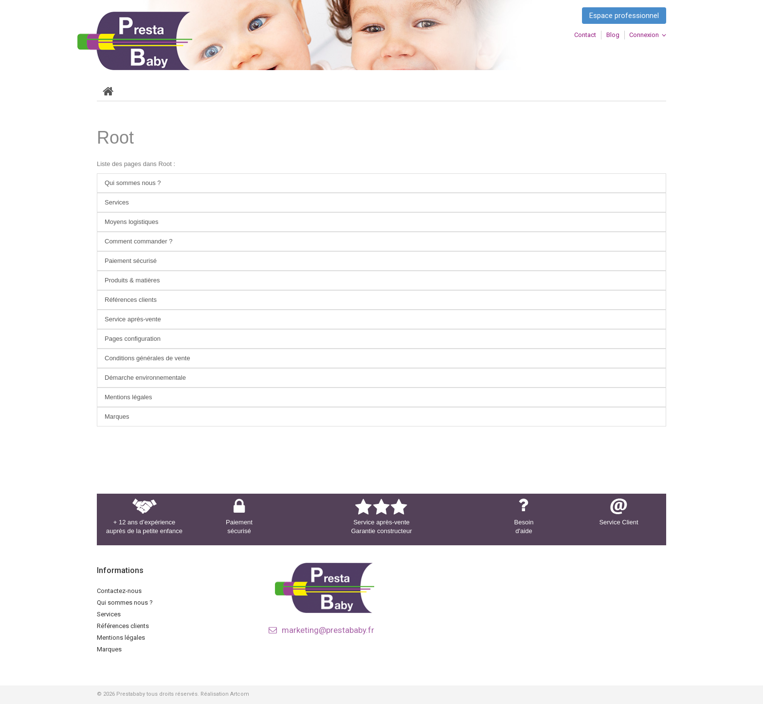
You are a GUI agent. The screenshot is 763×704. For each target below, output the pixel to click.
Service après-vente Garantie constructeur (381, 527)
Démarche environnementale (145, 377)
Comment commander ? (138, 241)
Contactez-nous (119, 590)
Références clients (131, 299)
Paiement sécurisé (131, 260)
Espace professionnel (624, 15)
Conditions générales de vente (147, 358)
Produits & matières (132, 280)
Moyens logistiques (132, 221)
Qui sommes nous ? (133, 182)
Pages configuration (133, 338)
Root (115, 138)
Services (117, 202)
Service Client (618, 522)
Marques (117, 416)
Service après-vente (133, 319)
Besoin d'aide (524, 527)
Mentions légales (128, 397)
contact (585, 34)
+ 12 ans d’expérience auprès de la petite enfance (144, 527)
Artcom (239, 694)
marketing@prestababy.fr (328, 630)
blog (612, 34)
